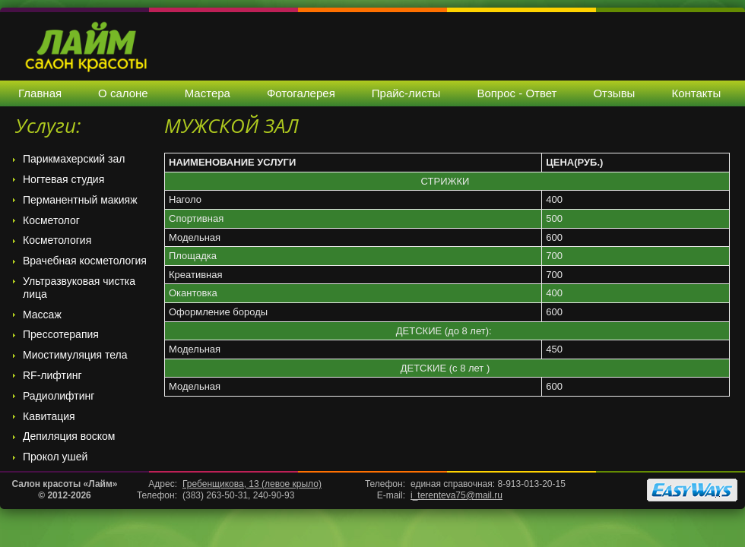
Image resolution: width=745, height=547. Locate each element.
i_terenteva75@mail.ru (456, 495)
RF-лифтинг (52, 375)
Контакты (696, 93)
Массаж (42, 314)
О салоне (123, 93)
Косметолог (51, 220)
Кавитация (49, 416)
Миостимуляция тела (75, 355)
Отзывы (614, 93)
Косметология (57, 240)
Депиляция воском (69, 436)
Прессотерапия (61, 334)
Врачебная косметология (85, 261)
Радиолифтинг (58, 396)
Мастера (207, 93)
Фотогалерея (301, 93)
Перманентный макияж (80, 200)
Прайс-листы (406, 93)
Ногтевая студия (63, 179)
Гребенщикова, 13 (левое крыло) (252, 484)
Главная (40, 93)
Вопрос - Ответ (516, 93)
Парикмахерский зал (74, 159)
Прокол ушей (55, 457)
